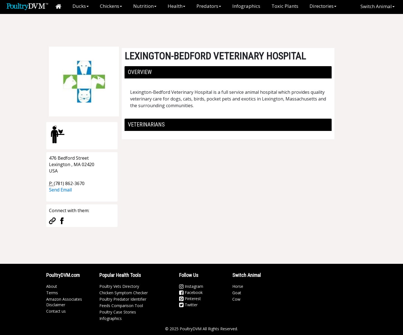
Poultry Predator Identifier (122, 299)
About (51, 286)
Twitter (188, 304)
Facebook (191, 292)
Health (176, 6)
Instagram (191, 286)
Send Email (60, 190)
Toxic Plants (284, 6)
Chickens (111, 6)
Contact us (56, 311)
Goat (236, 292)
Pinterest (190, 298)
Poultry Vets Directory (119, 286)
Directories (323, 6)
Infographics (246, 6)
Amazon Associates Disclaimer (64, 301)
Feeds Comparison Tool (121, 305)
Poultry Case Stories (117, 312)
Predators (208, 6)
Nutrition (144, 6)
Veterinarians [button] (146, 124)
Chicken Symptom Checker (123, 292)
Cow (236, 299)
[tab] (228, 72)
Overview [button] (140, 72)
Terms (52, 292)
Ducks (80, 6)
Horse (237, 286)
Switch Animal (377, 6)
